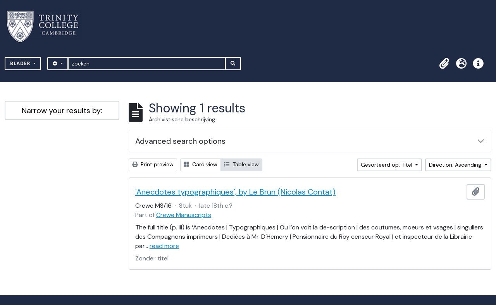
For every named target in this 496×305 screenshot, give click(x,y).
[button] (444, 63)
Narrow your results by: (62, 110)
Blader (21, 63)
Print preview (153, 164)
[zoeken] (147, 63)
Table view (241, 164)
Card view (200, 164)
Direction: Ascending (456, 164)
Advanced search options (180, 141)
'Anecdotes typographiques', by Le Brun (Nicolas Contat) (235, 191)
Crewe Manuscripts (183, 215)
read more (164, 246)
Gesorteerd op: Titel (387, 164)
